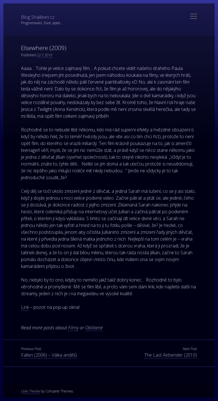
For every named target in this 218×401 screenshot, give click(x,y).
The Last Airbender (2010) (170, 355)
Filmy (73, 327)
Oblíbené (94, 327)
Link (25, 307)
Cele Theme (30, 391)
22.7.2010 (45, 55)
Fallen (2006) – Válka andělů (49, 355)
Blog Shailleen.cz (37, 17)
